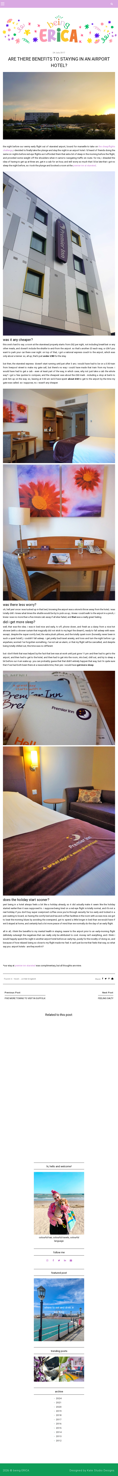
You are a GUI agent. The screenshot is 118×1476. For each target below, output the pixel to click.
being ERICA (21, 1470)
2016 (59, 1424)
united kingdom (28, 979)
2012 (59, 1440)
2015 (59, 1428)
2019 (59, 1411)
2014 (59, 1432)
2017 (59, 1419)
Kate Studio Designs (100, 1470)
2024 (59, 1398)
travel (16, 979)
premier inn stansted (25, 965)
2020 (59, 1407)
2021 (59, 1402)
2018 (59, 1415)
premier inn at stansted (84, 165)
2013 (59, 1436)
